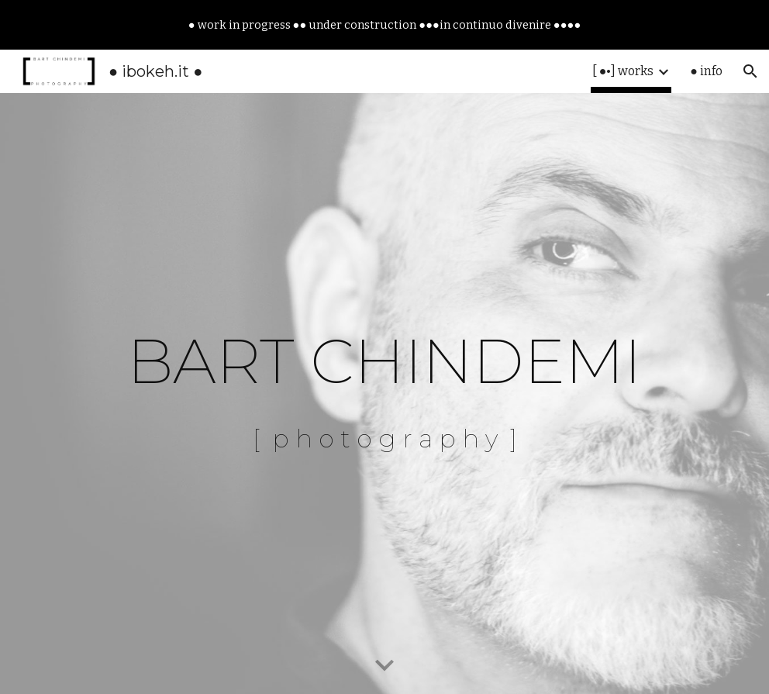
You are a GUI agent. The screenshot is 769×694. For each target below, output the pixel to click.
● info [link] (706, 71)
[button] (750, 71)
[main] (384, 393)
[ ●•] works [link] (623, 71)
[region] (384, 25)
